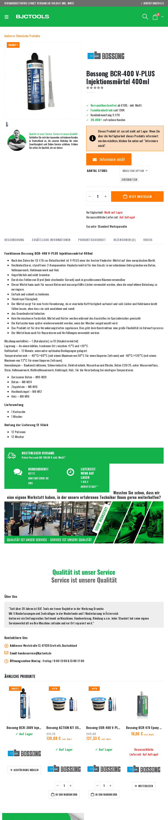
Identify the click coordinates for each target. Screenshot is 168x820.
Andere (8, 35)
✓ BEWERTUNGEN (152, 3)
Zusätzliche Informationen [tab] (51, 240)
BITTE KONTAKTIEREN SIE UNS (38, 478)
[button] (7, 17)
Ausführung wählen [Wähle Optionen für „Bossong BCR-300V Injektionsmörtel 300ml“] (26, 770)
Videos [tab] (147, 240)
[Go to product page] (24, 704)
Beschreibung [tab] (14, 240)
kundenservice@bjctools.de (34, 653)
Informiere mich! (109, 159)
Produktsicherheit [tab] (92, 240)
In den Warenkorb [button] (66, 794)
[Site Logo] (32, 16)
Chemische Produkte (28, 35)
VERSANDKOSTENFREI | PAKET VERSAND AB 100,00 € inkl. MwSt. (39, 3)
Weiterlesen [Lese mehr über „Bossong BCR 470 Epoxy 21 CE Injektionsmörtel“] (145, 786)
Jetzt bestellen (140, 196)
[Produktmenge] (97, 196)
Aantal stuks (97, 170)
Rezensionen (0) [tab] (125, 240)
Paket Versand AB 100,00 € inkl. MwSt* (43, 457)
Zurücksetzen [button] (129, 179)
